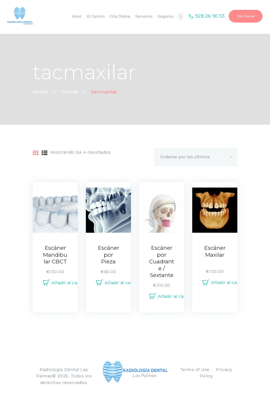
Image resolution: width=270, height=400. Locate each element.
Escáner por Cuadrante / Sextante (161, 261)
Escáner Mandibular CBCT (55, 255)
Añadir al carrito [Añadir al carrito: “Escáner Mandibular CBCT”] (68, 282)
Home (40, 92)
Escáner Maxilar (214, 251)
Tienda (69, 92)
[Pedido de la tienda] (195, 157)
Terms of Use (195, 369)
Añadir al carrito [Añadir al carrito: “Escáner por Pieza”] (122, 282)
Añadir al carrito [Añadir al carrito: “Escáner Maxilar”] (228, 282)
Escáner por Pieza (108, 255)
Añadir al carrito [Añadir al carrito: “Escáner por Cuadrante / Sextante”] (175, 296)
